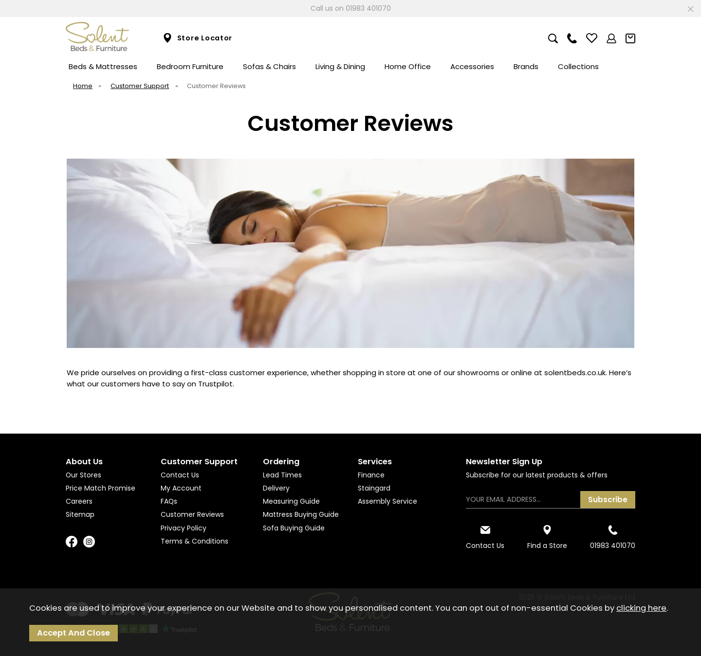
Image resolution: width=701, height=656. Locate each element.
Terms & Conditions (194, 541)
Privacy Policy (183, 528)
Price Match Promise (100, 488)
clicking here (641, 608)
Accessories (472, 66)
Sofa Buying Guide (294, 528)
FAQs (169, 501)
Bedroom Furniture (190, 66)
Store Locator (197, 38)
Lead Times (282, 475)
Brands (526, 66)
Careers (79, 501)
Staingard (374, 488)
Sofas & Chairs (269, 66)
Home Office (408, 66)
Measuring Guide (291, 501)
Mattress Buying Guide (301, 514)
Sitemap (80, 514)
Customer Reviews (192, 514)
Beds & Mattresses (103, 66)
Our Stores (83, 475)
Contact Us (180, 475)
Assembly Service (387, 501)
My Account (181, 488)
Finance (371, 475)
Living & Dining (340, 66)
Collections (578, 66)
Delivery (276, 488)
